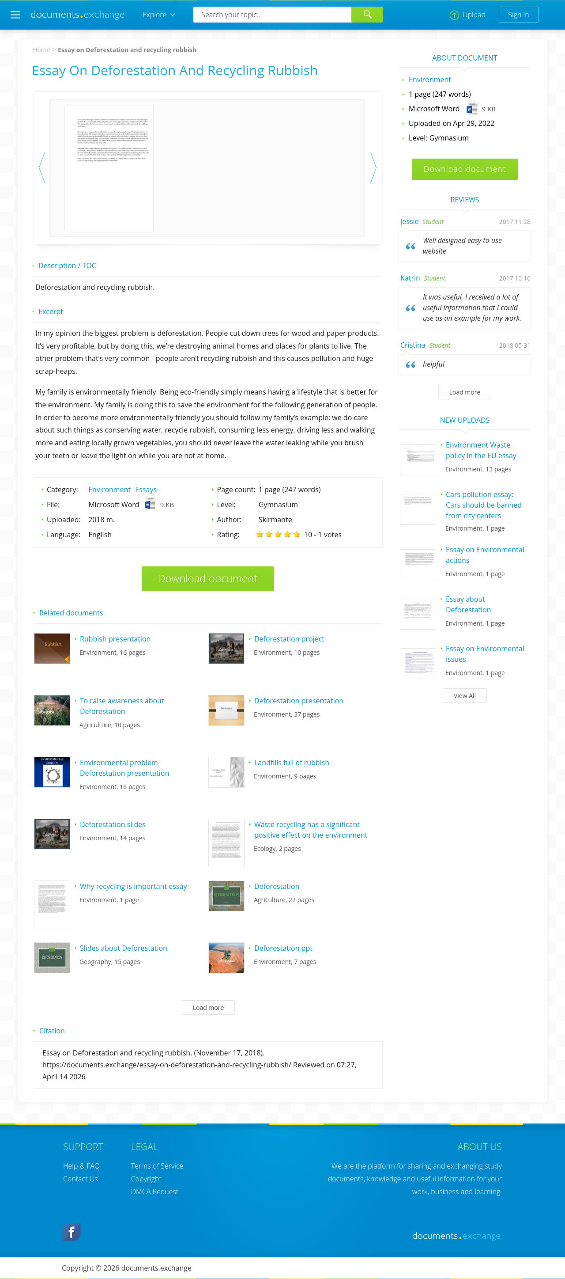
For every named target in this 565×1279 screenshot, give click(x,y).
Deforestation (277, 886)
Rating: (228, 534)
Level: (226, 504)
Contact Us (80, 1179)
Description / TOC (67, 265)
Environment (109, 489)
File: (53, 504)
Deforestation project (289, 639)
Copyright (146, 1179)
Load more (208, 1007)
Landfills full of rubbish (291, 762)
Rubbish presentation (115, 639)
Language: (63, 534)
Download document (208, 578)
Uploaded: (64, 519)
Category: (62, 489)
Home (41, 50)
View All (465, 695)
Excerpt (50, 311)
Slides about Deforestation (123, 948)
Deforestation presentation (298, 701)
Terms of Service (157, 1166)
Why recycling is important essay (133, 886)
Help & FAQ (81, 1166)
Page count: (236, 489)
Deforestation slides (113, 824)
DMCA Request (155, 1191)
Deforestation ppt (283, 948)
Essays (146, 489)
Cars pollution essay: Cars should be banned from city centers (484, 505)
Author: (229, 519)
